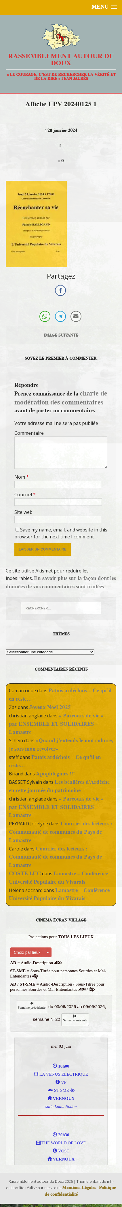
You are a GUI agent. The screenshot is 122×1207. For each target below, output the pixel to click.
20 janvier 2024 (62, 130)
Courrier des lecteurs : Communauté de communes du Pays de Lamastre (61, 832)
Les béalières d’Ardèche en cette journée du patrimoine (59, 786)
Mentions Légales (79, 1187)
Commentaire (29, 433)
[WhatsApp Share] (44, 316)
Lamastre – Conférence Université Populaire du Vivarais (58, 878)
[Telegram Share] (60, 316)
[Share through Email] (75, 316)
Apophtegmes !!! (55, 773)
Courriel (23, 494)
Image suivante (61, 335)
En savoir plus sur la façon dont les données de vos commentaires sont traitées (61, 582)
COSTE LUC (25, 873)
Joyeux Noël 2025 (50, 707)
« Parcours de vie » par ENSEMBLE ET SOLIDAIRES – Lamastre (56, 724)
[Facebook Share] (60, 290)
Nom (20, 477)
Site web (23, 512)
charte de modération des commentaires (60, 397)
